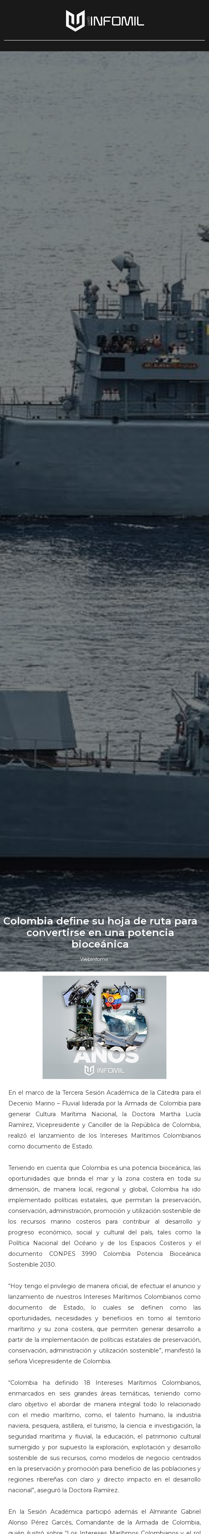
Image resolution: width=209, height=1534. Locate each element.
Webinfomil (94, 959)
